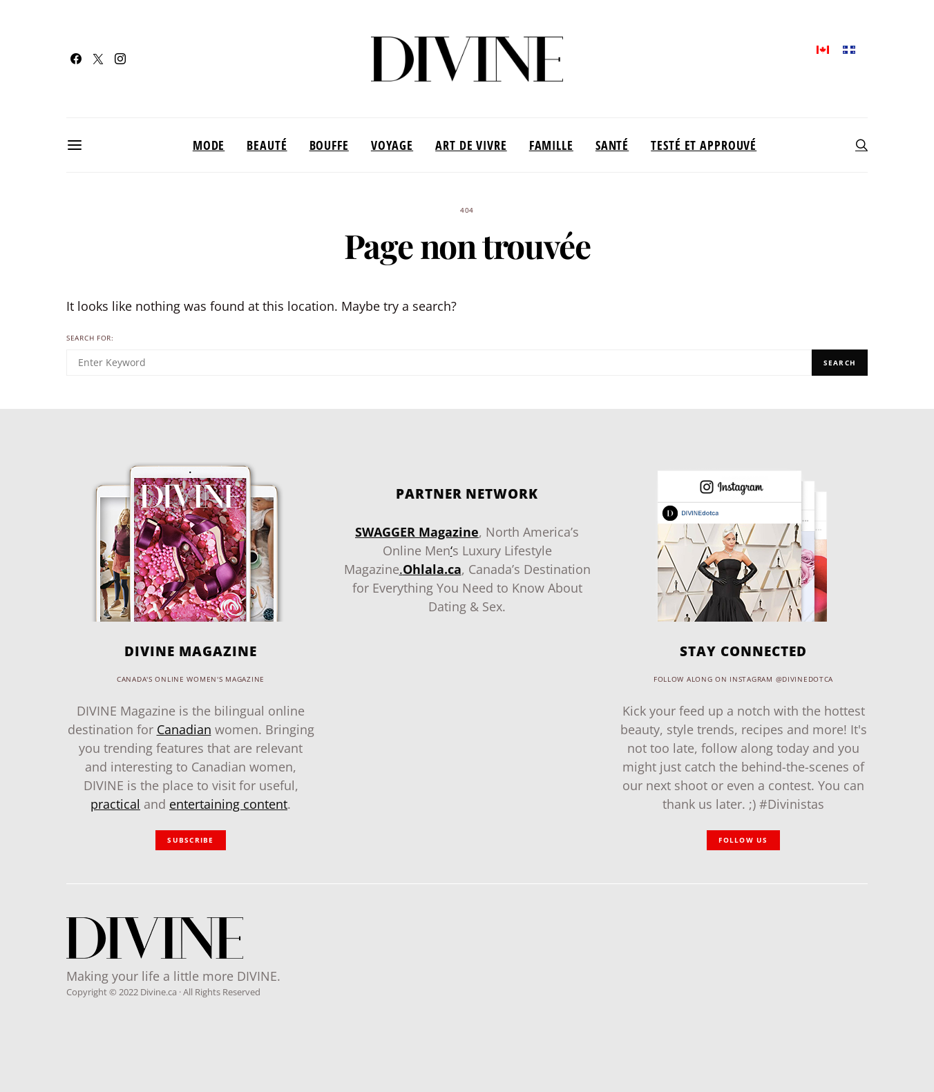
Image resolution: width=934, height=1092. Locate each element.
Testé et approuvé (703, 145)
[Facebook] (76, 58)
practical (115, 804)
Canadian (184, 729)
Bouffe (329, 145)
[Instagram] (120, 58)
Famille (551, 145)
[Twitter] (98, 58)
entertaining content (228, 804)
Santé (612, 145)
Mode (209, 145)
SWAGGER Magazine (417, 532)
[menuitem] (823, 49)
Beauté (267, 145)
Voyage (392, 145)
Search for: (90, 338)
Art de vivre (471, 145)
